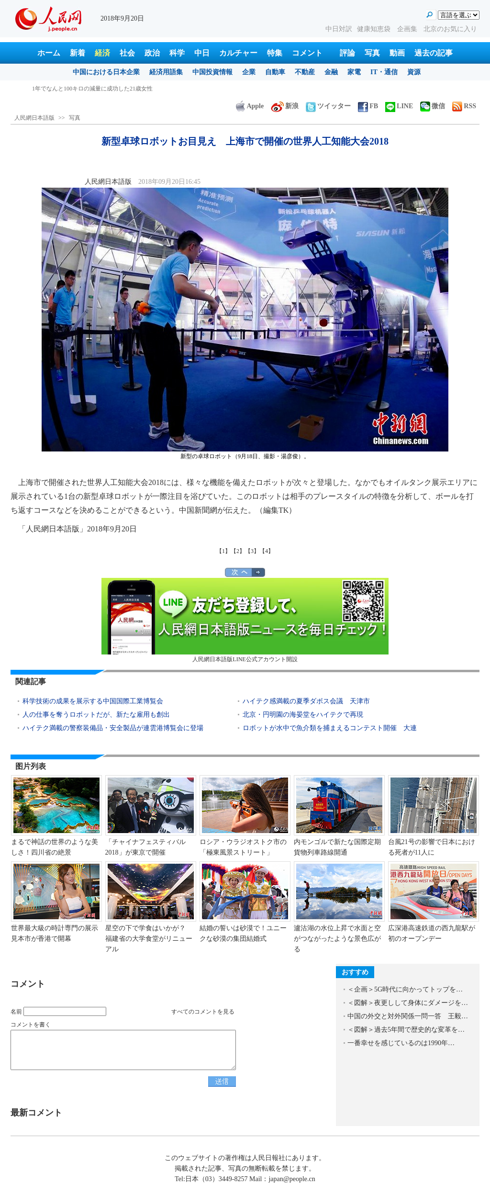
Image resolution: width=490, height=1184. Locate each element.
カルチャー (238, 53)
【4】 (266, 551)
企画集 (408, 29)
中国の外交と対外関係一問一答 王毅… (407, 1016)
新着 (77, 53)
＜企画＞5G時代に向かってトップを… (405, 989)
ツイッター (328, 106)
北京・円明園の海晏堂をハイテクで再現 (303, 714)
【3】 (252, 551)
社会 (127, 53)
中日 (202, 53)
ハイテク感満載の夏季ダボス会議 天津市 (306, 701)
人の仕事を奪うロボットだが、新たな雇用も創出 (96, 714)
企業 (249, 72)
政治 (152, 53)
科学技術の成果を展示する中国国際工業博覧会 (92, 701)
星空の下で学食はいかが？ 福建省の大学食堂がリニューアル (148, 938)
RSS (464, 106)
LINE (399, 106)
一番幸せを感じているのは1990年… (401, 1043)
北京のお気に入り (450, 29)
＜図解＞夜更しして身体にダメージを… (407, 1002)
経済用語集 (166, 72)
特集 (274, 53)
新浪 (285, 106)
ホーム (48, 53)
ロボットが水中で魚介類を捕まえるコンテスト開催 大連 (330, 728)
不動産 (305, 72)
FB (368, 106)
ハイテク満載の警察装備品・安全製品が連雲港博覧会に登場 (112, 728)
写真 (372, 53)
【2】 (238, 551)
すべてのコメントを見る (202, 1011)
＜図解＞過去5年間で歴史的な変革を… (406, 1029)
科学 (177, 53)
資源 (414, 72)
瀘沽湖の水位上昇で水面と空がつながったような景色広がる (337, 938)
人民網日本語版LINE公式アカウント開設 (245, 620)
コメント (307, 53)
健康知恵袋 (374, 29)
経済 (102, 53)
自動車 (275, 72)
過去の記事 (433, 53)
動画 (397, 53)
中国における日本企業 (106, 72)
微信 (432, 106)
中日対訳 (338, 29)
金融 (331, 72)
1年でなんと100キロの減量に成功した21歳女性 (92, 88)
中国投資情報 (212, 72)
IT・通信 (384, 72)
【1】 (223, 551)
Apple (250, 106)
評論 (347, 53)
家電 (354, 72)
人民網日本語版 (34, 117)
